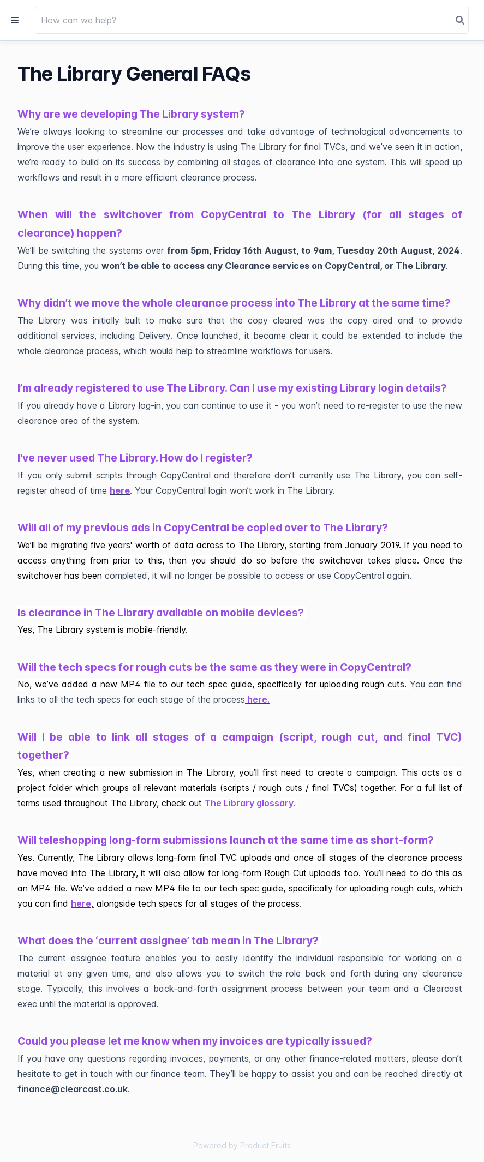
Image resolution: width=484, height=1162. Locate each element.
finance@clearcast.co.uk (72, 1088)
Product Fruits (265, 1145)
